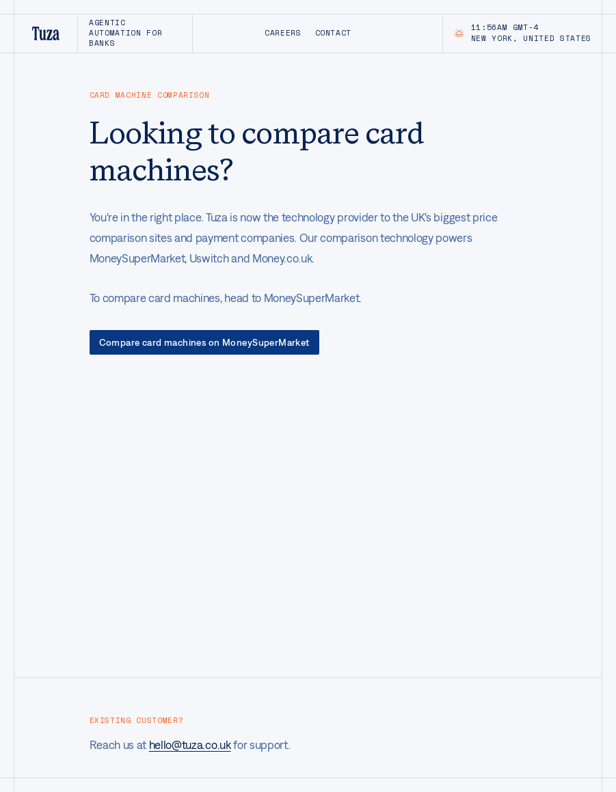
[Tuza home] (45, 33)
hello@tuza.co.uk (190, 745)
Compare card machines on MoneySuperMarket (204, 342)
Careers (283, 32)
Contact (333, 32)
